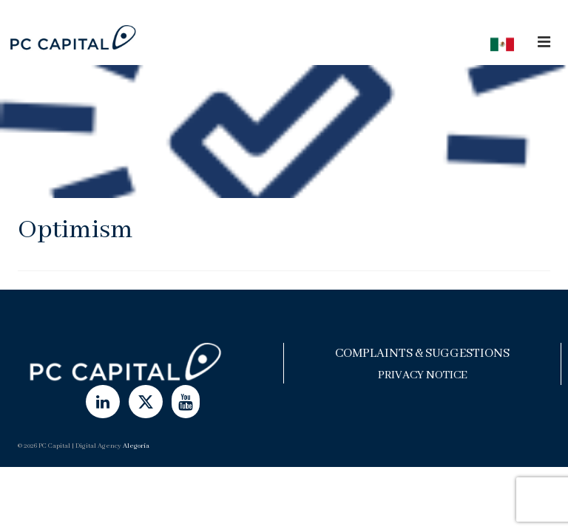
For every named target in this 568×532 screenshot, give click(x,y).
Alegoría (136, 446)
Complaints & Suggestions (422, 353)
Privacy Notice (422, 375)
